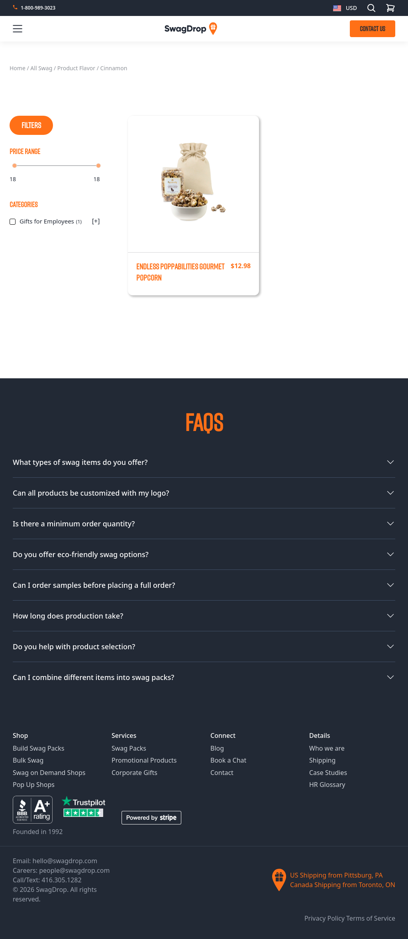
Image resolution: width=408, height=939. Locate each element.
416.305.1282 (61, 880)
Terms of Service (370, 918)
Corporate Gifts (134, 772)
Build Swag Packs (38, 748)
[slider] (14, 165)
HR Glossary (327, 784)
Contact (221, 772)
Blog (217, 748)
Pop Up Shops (34, 784)
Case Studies (328, 772)
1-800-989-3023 (38, 8)
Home (18, 68)
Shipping (322, 760)
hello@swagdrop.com (65, 860)
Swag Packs (129, 748)
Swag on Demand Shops (49, 772)
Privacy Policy (325, 918)
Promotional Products (144, 760)
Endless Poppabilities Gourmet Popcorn (180, 272)
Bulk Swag (28, 760)
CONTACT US (372, 28)
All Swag (41, 68)
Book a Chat (228, 760)
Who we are (327, 748)
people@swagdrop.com (74, 870)
